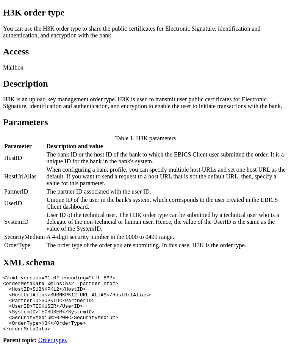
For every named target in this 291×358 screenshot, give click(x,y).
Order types (52, 351)
